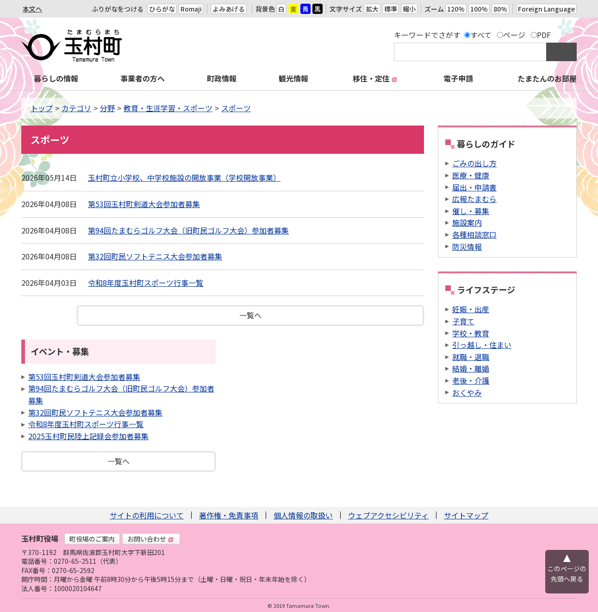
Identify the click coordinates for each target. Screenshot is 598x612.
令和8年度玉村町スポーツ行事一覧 (145, 282)
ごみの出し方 (474, 163)
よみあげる (228, 8)
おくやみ (467, 392)
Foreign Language (546, 8)
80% (500, 8)
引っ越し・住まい (481, 344)
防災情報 (467, 246)
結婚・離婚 (470, 368)
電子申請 (458, 78)
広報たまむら (474, 198)
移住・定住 (375, 78)
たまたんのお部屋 (547, 78)
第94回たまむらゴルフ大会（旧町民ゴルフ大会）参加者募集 (188, 230)
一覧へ (250, 315)
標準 (390, 8)
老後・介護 (470, 380)
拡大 (372, 8)
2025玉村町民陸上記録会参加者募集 (88, 436)
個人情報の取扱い (303, 515)
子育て (463, 321)
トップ (42, 108)
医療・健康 (470, 175)
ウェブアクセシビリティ (388, 515)
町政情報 (222, 78)
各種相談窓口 (474, 234)
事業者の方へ (142, 78)
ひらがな (162, 8)
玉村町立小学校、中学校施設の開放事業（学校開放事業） (184, 177)
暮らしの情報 (56, 78)
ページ (514, 34)
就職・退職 (470, 356)
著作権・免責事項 (228, 515)
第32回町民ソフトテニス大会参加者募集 (155, 256)
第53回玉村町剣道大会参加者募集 (144, 203)
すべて (481, 34)
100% (479, 8)
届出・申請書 (474, 187)
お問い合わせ (150, 538)
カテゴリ (76, 108)
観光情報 (293, 78)
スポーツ (236, 108)
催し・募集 (470, 210)
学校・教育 (470, 333)
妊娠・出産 (470, 309)
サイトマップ (466, 515)
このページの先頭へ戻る (567, 573)
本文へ (32, 8)
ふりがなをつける (117, 8)
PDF (544, 34)
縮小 (409, 8)
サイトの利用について (147, 515)
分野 (107, 108)
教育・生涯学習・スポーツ (168, 108)
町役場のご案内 (92, 538)
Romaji (191, 8)
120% (456, 8)
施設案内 (467, 222)
